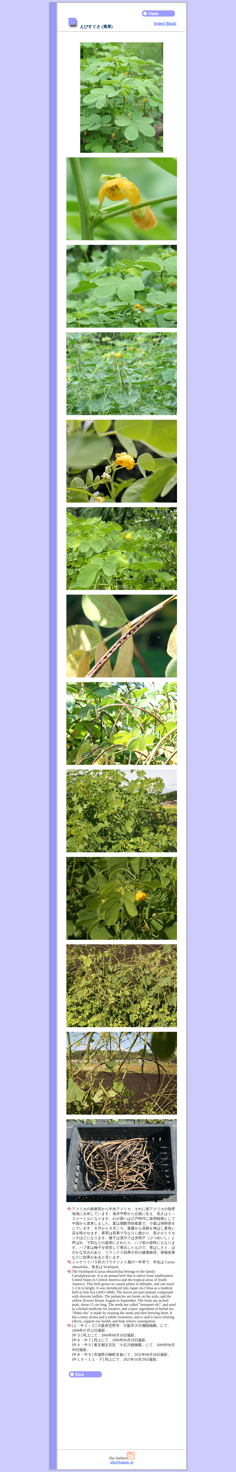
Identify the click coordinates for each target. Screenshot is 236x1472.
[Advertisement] (121, 1415)
